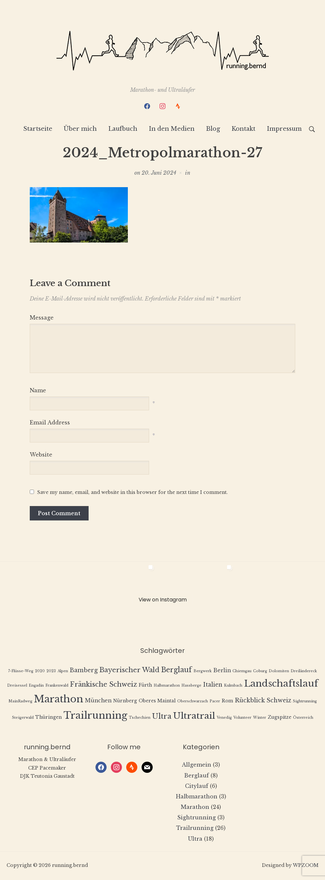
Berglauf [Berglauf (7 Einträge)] (176, 670)
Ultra (195, 839)
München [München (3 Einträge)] (98, 701)
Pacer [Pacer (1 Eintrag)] (215, 702)
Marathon (195, 808)
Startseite (37, 129)
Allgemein (196, 765)
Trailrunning (195, 829)
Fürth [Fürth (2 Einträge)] (145, 686)
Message (42, 318)
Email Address (50, 423)
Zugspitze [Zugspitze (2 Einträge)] (279, 718)
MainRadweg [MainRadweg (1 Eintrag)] (20, 702)
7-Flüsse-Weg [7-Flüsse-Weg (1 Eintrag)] (20, 672)
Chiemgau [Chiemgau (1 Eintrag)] (241, 672)
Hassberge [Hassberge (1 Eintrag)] (191, 686)
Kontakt (243, 129)
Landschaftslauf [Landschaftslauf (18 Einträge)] (281, 684)
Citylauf (196, 786)
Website (41, 455)
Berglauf (196, 776)
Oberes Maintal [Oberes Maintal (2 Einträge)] (157, 702)
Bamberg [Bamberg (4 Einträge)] (84, 671)
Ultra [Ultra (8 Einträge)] (161, 717)
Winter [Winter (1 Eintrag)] (259, 718)
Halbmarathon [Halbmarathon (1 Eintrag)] (167, 686)
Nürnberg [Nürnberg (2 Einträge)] (125, 702)
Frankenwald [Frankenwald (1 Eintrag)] (56, 686)
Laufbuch (122, 129)
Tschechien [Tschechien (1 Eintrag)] (139, 718)
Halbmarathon (196, 797)
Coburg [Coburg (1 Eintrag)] (260, 672)
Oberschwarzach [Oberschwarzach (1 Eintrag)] (192, 702)
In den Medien (172, 129)
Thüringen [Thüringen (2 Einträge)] (48, 718)
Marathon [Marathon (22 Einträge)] (58, 700)
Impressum (284, 129)
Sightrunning (196, 818)
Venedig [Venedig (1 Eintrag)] (224, 718)
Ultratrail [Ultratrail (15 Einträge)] (194, 716)
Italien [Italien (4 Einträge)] (212, 685)
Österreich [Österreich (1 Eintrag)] (303, 718)
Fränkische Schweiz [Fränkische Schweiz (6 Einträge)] (103, 685)
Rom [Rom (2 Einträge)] (227, 702)
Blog (213, 129)
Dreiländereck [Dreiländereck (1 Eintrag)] (304, 672)
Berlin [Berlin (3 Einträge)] (222, 671)
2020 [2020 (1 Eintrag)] (40, 672)
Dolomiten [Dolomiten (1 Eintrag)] (279, 672)
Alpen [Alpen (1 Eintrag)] (63, 672)
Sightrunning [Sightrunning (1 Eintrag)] (305, 702)
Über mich (80, 129)
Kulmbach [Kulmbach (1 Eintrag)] (233, 686)
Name (38, 391)
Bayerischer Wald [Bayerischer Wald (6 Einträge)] (129, 670)
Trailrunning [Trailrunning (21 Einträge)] (95, 716)
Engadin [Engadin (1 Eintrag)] (36, 686)
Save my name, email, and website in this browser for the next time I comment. (132, 493)
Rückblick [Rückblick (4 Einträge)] (250, 701)
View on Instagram (163, 600)
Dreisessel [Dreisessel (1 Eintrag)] (17, 686)
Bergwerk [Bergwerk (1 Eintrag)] (203, 672)
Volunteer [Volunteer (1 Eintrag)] (242, 718)
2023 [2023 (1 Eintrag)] (51, 672)
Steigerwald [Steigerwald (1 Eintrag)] (23, 718)
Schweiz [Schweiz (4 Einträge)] (278, 701)
